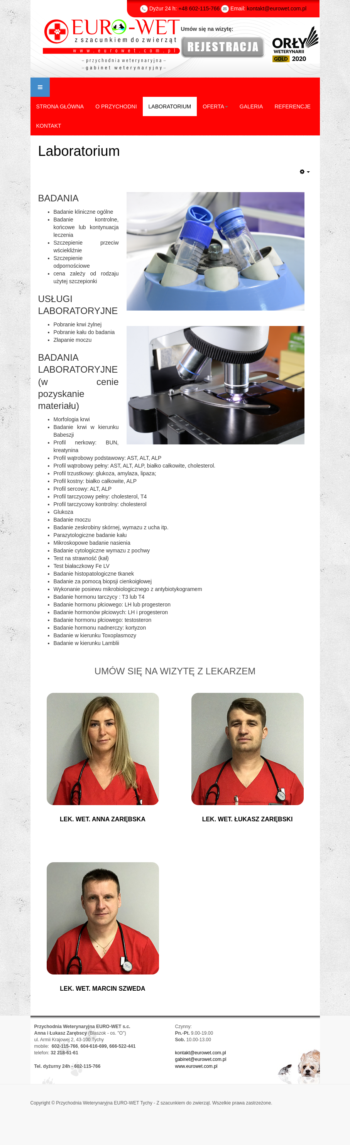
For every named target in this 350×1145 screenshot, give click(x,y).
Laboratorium (79, 151)
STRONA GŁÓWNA (60, 106)
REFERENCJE (292, 106)
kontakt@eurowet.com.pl (200, 1052)
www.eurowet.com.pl (196, 1066)
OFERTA (215, 106)
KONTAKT (48, 126)
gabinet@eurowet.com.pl (201, 1059)
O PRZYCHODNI (116, 106)
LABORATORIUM (170, 106)
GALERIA (251, 106)
